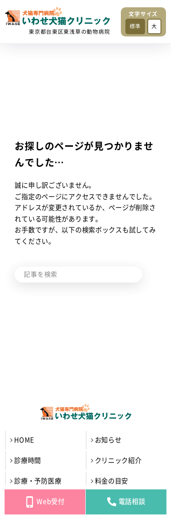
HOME (24, 440)
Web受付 (45, 502)
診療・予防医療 (37, 481)
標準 (135, 26)
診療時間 (27, 460)
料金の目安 (112, 481)
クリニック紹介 (118, 460)
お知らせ (108, 440)
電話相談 (126, 501)
